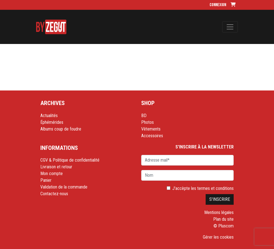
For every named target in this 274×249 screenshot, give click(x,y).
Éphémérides (51, 122)
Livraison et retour (56, 166)
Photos (147, 122)
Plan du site (223, 219)
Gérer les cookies (218, 237)
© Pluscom (223, 226)
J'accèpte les (203, 188)
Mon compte (51, 173)
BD (144, 115)
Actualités (49, 115)
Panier (46, 180)
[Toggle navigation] (230, 26)
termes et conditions (215, 188)
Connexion (218, 5)
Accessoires (152, 135)
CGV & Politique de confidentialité (69, 160)
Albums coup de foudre (60, 129)
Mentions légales (219, 212)
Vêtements (151, 129)
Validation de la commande (63, 187)
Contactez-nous (54, 193)
